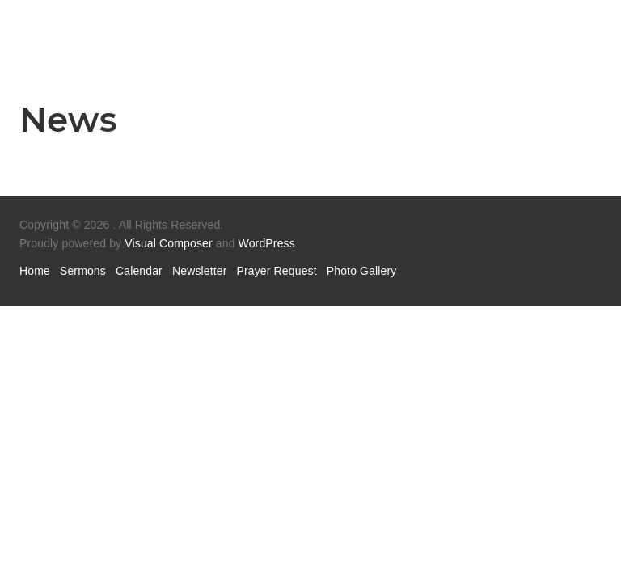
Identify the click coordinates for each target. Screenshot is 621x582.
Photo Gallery (362, 270)
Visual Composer (168, 243)
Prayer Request (277, 270)
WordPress (267, 243)
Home (34, 270)
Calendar (139, 270)
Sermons (83, 270)
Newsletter (199, 270)
